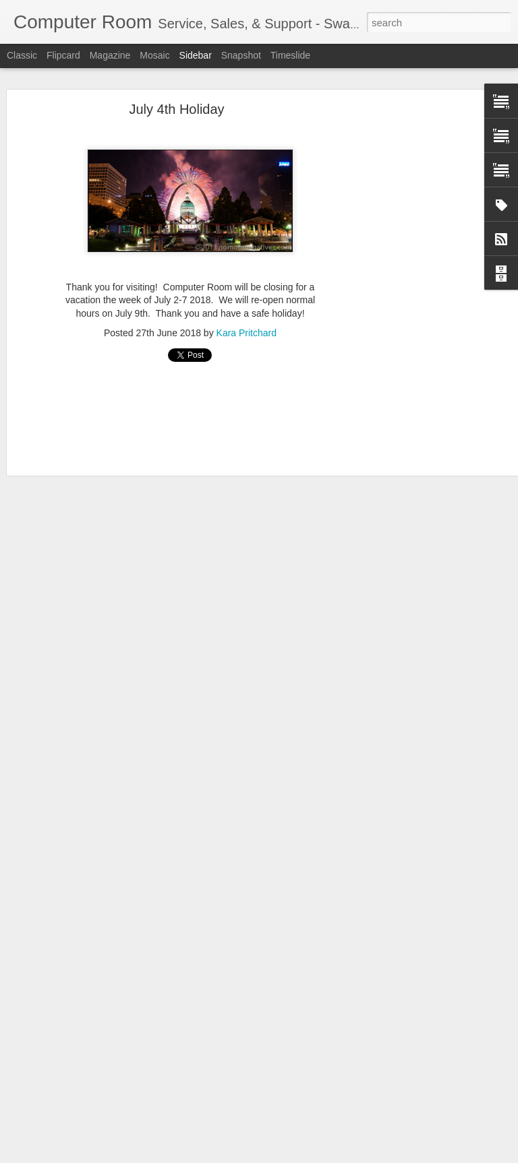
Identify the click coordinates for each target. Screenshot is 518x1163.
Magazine (110, 55)
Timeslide (290, 55)
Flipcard (63, 55)
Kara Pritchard (247, 303)
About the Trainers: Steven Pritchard (98, 1113)
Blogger (301, 1156)
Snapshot (241, 55)
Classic (22, 55)
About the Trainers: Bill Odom (86, 1143)
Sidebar (195, 55)
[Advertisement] (402, 292)
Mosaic (154, 55)
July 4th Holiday (176, 80)
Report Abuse (341, 1156)
